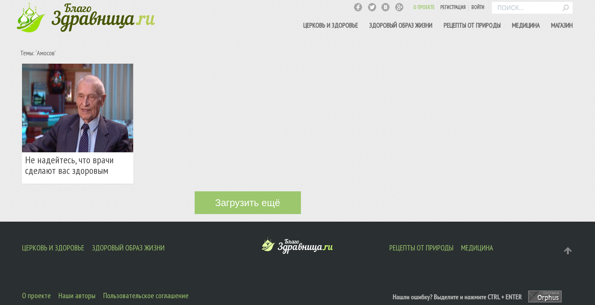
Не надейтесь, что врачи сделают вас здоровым (69, 165)
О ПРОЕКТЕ (423, 7)
